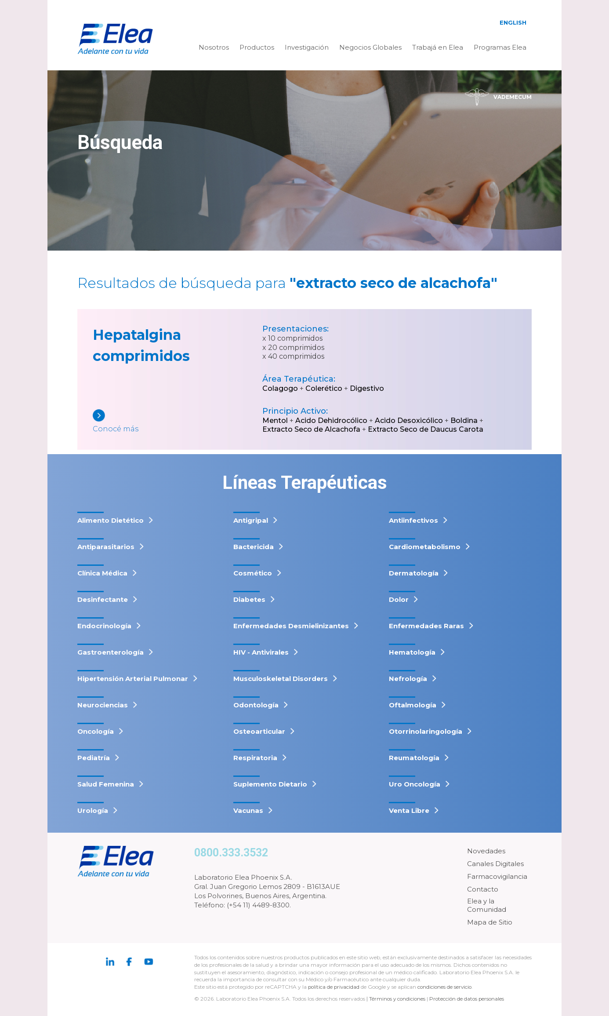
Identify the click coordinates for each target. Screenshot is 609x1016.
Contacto (482, 889)
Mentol (275, 420)
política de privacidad (335, 986)
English (513, 22)
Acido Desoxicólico (409, 420)
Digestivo (367, 388)
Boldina (464, 420)
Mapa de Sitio (489, 922)
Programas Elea (500, 47)
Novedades (486, 851)
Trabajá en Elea (437, 47)
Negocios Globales (370, 47)
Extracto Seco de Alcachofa (311, 429)
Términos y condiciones (398, 998)
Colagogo (280, 388)
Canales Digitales (495, 863)
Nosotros (214, 47)
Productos (256, 47)
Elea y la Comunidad (486, 905)
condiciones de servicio (447, 986)
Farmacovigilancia (497, 876)
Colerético (323, 388)
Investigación (307, 47)
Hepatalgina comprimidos (141, 345)
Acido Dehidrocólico (331, 420)
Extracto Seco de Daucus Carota (425, 429)
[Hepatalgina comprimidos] (177, 421)
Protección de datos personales (469, 998)
